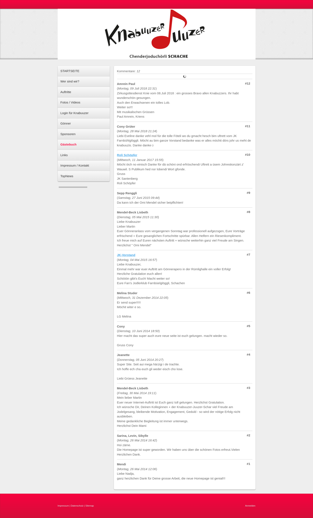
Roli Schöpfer (127, 155)
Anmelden (250, 505)
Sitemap (89, 505)
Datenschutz (77, 505)
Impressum (63, 505)
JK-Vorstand (126, 255)
